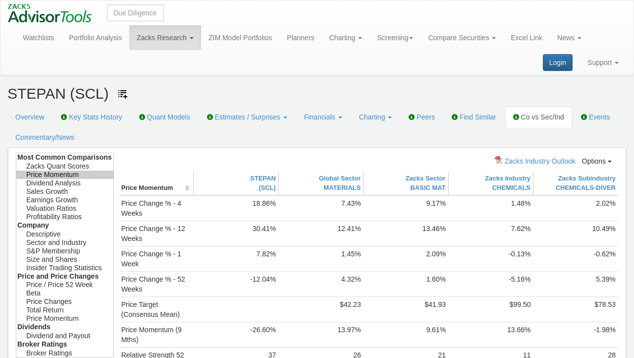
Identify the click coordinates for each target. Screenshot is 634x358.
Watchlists (38, 38)
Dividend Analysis (64, 183)
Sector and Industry (64, 243)
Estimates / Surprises (247, 117)
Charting (346, 38)
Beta (64, 293)
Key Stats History (91, 117)
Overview (29, 117)
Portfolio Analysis (95, 38)
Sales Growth (64, 191)
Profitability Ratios (64, 217)
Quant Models (164, 117)
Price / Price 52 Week (64, 285)
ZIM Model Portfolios (240, 38)
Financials (323, 117)
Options (597, 161)
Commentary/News (44, 137)
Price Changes (64, 302)
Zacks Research (165, 38)
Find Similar (474, 117)
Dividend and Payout (64, 336)
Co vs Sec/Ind (538, 117)
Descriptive (64, 234)
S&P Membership (64, 251)
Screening (395, 38)
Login (557, 62)
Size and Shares (64, 259)
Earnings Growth (64, 200)
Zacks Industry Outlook (535, 160)
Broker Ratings (64, 353)
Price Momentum (64, 175)
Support (603, 62)
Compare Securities (462, 38)
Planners (300, 38)
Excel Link (526, 38)
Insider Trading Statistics (64, 268)
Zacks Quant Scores (64, 166)
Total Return (64, 310)
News (569, 38)
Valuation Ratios (64, 208)
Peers (421, 117)
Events (595, 117)
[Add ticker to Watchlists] (123, 94)
